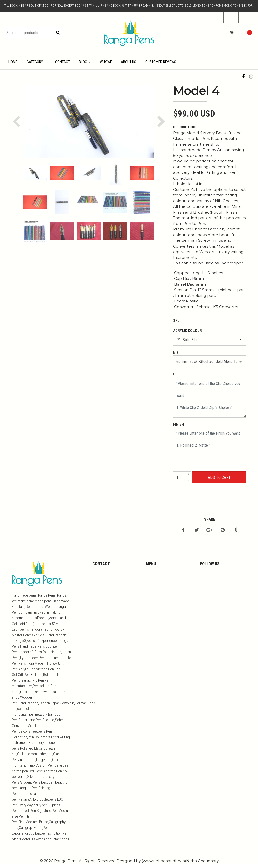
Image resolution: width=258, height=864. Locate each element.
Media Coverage (159, 589)
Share (209, 519)
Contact (62, 62)
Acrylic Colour (187, 330)
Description (184, 127)
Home (12, 62)
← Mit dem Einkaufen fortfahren (219, 495)
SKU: (177, 320)
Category (35, 62)
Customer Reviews (160, 62)
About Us (128, 62)
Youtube (152, 582)
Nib (176, 352)
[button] (246, 17)
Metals (151, 596)
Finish (178, 424)
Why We (106, 62)
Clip (177, 374)
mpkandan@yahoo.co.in (111, 576)
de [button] (230, 17)
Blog (83, 62)
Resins (151, 602)
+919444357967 (105, 582)
